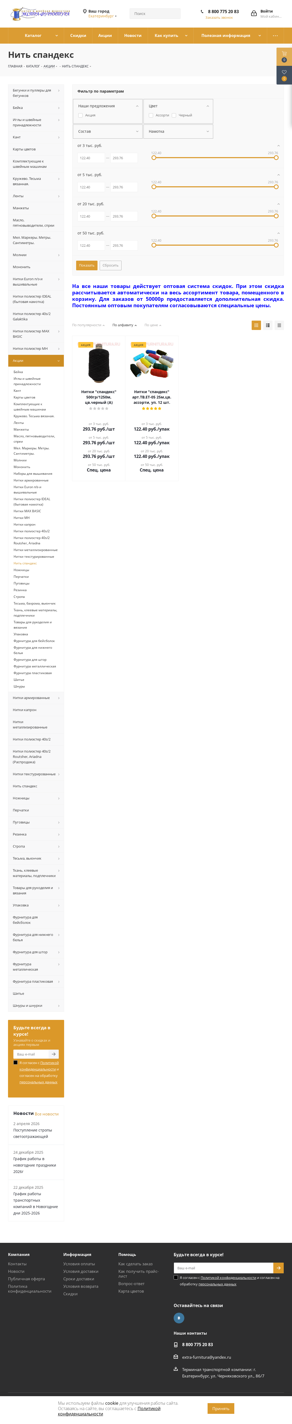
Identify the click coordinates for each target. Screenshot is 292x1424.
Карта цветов (131, 1291)
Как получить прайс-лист (138, 1274)
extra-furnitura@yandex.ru (206, 1357)
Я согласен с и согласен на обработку (39, 1072)
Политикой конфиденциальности (228, 1277)
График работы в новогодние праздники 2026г (34, 1165)
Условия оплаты (79, 1263)
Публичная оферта (26, 1278)
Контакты (17, 1263)
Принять (220, 1408)
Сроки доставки (78, 1278)
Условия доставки (81, 1271)
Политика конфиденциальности (30, 1289)
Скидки (70, 1293)
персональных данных (38, 1082)
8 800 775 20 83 (223, 11)
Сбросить (111, 265)
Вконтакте (179, 1318)
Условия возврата (80, 1286)
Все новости (47, 1114)
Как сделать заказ (135, 1263)
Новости (16, 1271)
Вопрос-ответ (131, 1283)
